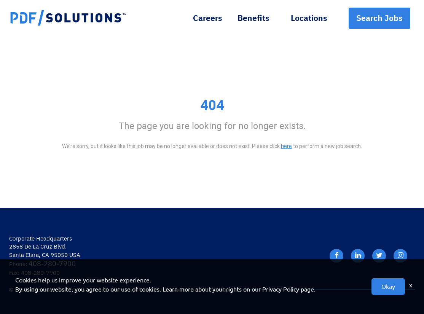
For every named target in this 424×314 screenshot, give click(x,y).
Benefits (253, 18)
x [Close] (410, 285)
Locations (309, 18)
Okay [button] (388, 286)
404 (212, 105)
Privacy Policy (280, 289)
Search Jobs (379, 18)
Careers (207, 18)
